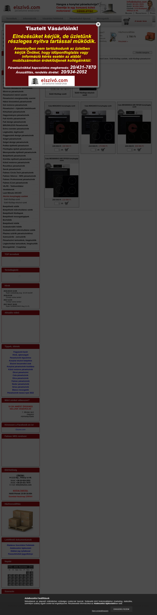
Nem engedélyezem (100, 611)
